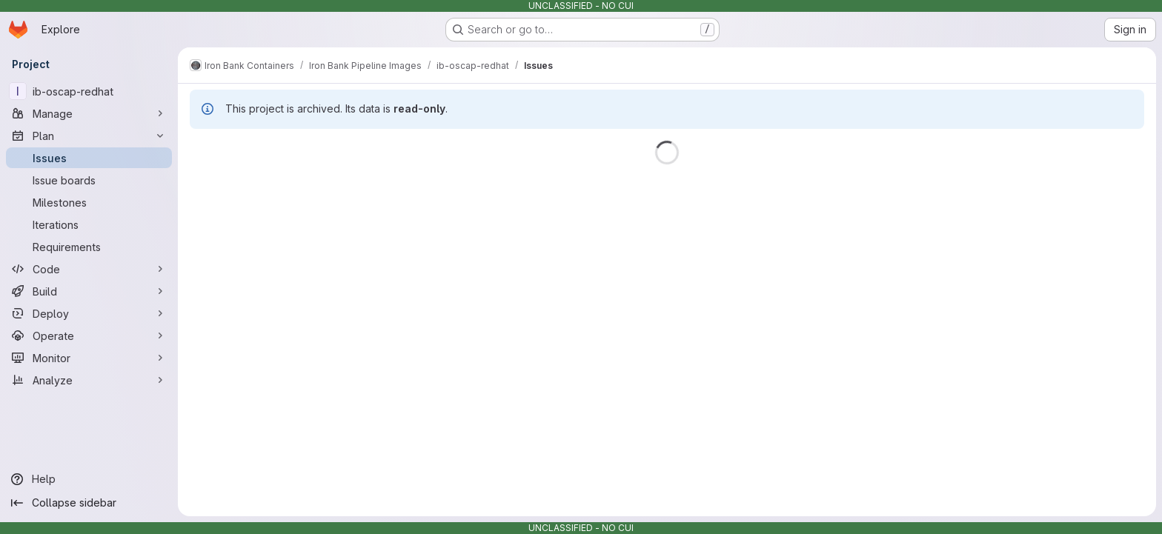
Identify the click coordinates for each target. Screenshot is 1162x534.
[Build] (89, 291)
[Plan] (89, 135)
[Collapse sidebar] (89, 503)
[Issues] (89, 157)
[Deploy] (89, 313)
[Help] (89, 479)
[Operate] (89, 335)
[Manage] (89, 113)
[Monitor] (89, 357)
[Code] (89, 268)
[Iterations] (89, 224)
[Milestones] (89, 202)
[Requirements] (89, 246)
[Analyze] (89, 380)
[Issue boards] (89, 180)
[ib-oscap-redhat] (89, 91)
